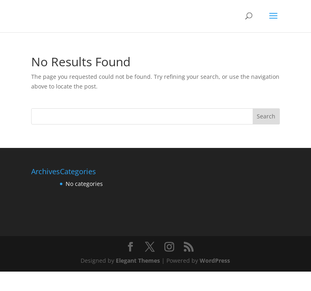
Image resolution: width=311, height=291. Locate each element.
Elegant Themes (138, 260)
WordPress (215, 260)
